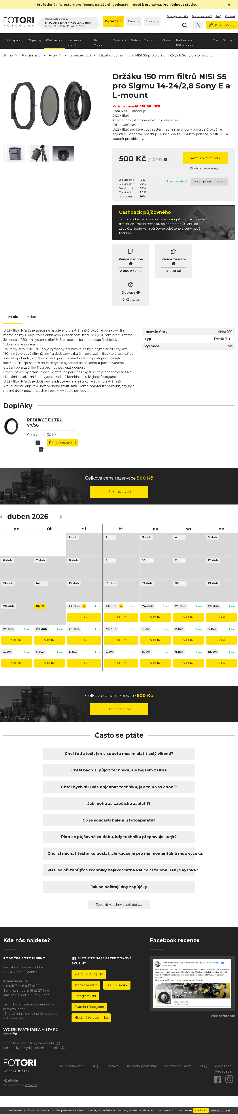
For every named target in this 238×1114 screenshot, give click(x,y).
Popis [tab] (13, 317)
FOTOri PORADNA (88, 974)
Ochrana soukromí (178, 1066)
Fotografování (85, 996)
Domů (7, 55)
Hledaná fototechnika (91, 1018)
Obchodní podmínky (141, 1066)
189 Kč (135, 299)
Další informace (220, 1110)
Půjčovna (113, 21)
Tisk (216, 40)
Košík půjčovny (222, 25)
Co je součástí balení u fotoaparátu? (119, 820)
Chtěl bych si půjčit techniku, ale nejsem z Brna (119, 770)
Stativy (135, 40)
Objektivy (35, 40)
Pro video (98, 42)
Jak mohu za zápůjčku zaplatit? (119, 803)
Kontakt (230, 16)
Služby (227, 40)
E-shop (152, 21)
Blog (203, 1066)
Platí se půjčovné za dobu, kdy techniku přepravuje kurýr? (119, 837)
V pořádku (201, 1110)
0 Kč (139, 271)
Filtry (53, 55)
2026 (40, 516)
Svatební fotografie (89, 1007)
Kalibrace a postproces (184, 42)
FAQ (218, 16)
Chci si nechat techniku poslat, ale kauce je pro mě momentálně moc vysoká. (119, 853)
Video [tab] (31, 317)
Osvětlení (119, 40)
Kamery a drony (74, 42)
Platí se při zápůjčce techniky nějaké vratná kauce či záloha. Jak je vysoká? (119, 870)
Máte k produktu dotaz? (209, 181)
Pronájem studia (177, 16)
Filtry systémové (78, 55)
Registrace (223, 1071)
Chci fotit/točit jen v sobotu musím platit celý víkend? (119, 753)
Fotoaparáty (14, 40)
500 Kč (84, 617)
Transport (151, 40)
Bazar (133, 21)
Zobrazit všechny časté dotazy (119, 905)
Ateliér (167, 40)
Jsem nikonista (85, 985)
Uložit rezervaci (119, 492)
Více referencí (223, 1016)
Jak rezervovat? (202, 16)
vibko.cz (31, 1085)
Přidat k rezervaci (62, 443)
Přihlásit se (223, 1066)
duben (18, 516)
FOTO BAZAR (117, 985)
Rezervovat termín (205, 158)
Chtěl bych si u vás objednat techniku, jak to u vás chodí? (119, 787)
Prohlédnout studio (179, 5)
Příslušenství (54, 40)
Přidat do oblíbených (205, 168)
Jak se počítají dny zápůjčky (119, 887)
